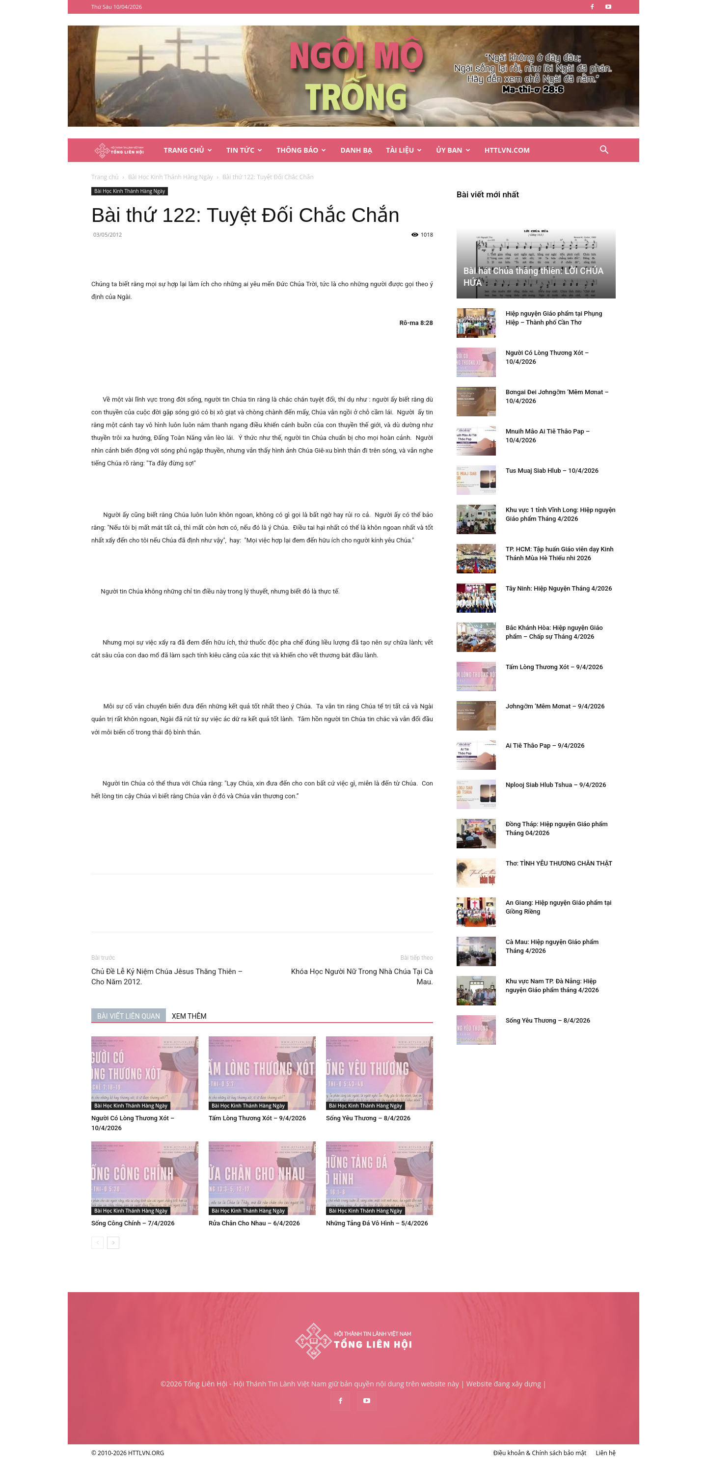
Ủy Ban (453, 150)
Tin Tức (244, 150)
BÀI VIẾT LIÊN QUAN (128, 1016)
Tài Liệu (404, 150)
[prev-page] (97, 1243)
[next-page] (113, 1243)
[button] (604, 151)
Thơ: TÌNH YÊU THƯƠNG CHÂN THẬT (559, 863)
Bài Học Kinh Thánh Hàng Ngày (170, 177)
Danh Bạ (356, 150)
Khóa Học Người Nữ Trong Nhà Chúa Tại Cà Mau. (362, 976)
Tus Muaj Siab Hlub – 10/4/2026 (552, 470)
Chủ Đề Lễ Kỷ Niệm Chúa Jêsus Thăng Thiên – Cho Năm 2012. (167, 976)
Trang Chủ (188, 150)
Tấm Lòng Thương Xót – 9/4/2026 (257, 1118)
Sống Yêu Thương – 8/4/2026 (368, 1118)
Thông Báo (301, 150)
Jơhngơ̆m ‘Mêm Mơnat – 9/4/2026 (555, 706)
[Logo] (124, 150)
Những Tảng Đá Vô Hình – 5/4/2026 (377, 1223)
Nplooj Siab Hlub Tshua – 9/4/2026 (556, 784)
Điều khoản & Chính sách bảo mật (540, 1453)
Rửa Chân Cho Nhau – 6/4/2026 (254, 1223)
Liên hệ (606, 1453)
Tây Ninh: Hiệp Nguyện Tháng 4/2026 (559, 588)
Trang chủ (105, 177)
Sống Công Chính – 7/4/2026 (133, 1223)
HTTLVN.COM (507, 150)
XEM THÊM (189, 1016)
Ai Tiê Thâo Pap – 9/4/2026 (545, 745)
